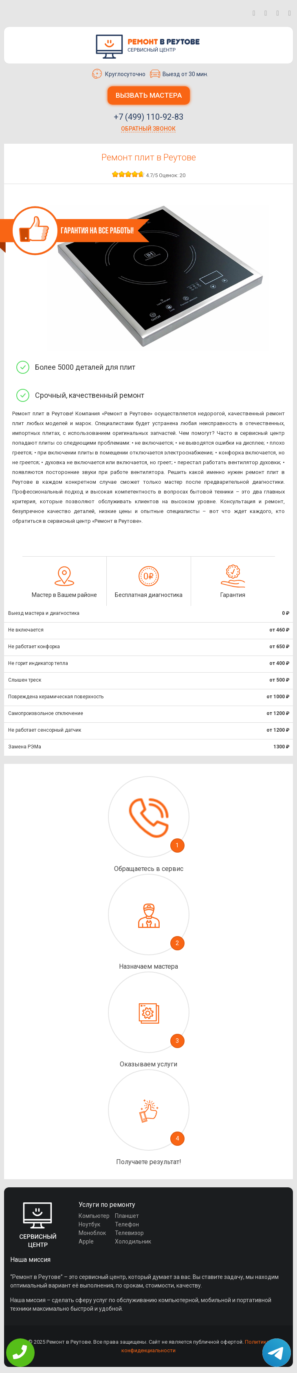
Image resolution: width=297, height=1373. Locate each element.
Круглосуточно (118, 74)
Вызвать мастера (149, 95)
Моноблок (92, 1233)
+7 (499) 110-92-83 (148, 117)
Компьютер (94, 1216)
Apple (86, 1241)
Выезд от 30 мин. (179, 74)
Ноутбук (89, 1224)
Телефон (127, 1224)
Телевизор (129, 1233)
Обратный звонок (148, 128)
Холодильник (133, 1241)
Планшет (127, 1216)
